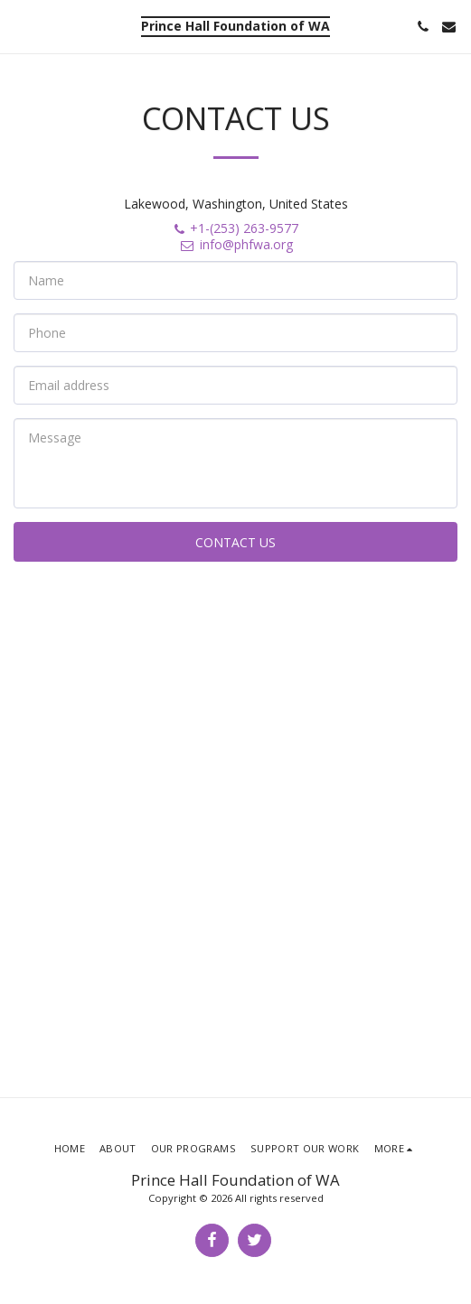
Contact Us (235, 542)
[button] (20, 25)
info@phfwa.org (236, 244)
